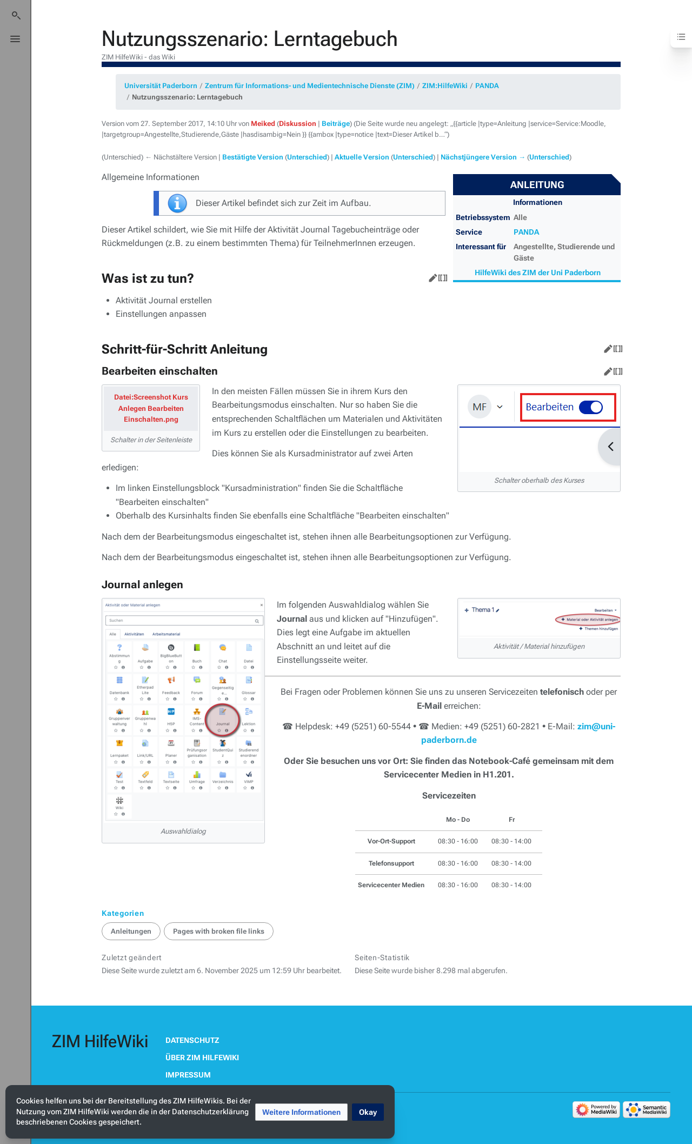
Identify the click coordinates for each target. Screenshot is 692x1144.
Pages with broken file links (218, 931)
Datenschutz (192, 1040)
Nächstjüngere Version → (483, 157)
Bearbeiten (431, 276)
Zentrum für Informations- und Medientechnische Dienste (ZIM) (310, 86)
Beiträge (336, 123)
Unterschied (307, 157)
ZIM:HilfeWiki (445, 86)
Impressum (188, 1074)
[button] (301, 1112)
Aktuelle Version (362, 157)
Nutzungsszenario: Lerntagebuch (187, 97)
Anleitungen (131, 931)
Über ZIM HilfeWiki (202, 1057)
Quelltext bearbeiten (440, 276)
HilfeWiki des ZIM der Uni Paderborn (538, 272)
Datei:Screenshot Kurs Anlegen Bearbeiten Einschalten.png (151, 408)
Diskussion (297, 123)
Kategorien (123, 913)
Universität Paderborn (160, 86)
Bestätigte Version (252, 157)
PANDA (487, 86)
